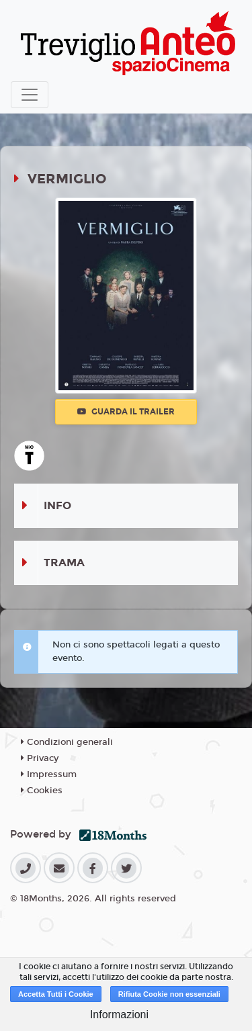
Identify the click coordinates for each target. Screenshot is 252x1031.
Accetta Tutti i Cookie (55, 994)
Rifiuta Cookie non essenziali (169, 994)
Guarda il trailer (126, 411)
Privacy (39, 758)
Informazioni (119, 1014)
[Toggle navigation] (29, 94)
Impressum (49, 774)
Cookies (41, 790)
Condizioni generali (67, 742)
